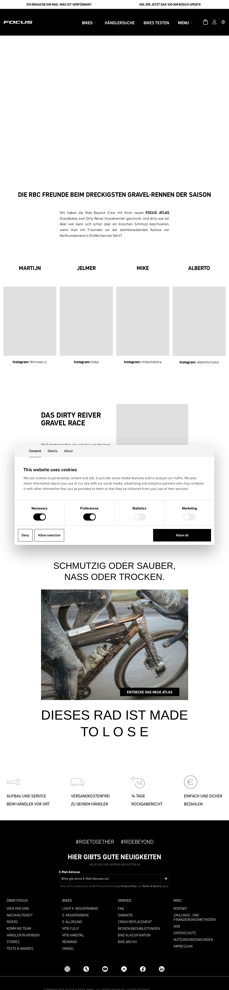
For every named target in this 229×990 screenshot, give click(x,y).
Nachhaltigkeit (20, 904)
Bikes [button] (81, 17)
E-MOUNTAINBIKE (75, 904)
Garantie (125, 904)
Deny (25, 535)
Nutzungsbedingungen (193, 929)
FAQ (121, 897)
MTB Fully (70, 918)
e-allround (72, 911)
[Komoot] (124, 958)
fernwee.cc (38, 350)
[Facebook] (143, 958)
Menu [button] (177, 17)
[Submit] (165, 867)
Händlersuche (112, 17)
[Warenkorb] (198, 17)
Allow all (182, 535)
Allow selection (49, 535)
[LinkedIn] (161, 958)
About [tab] (68, 451)
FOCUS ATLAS (157, 201)
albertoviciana (208, 351)
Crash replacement (135, 911)
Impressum (183, 935)
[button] (215, 16)
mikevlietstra (152, 350)
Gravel (68, 938)
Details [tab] (53, 451)
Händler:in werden (23, 924)
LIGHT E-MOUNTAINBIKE (80, 897)
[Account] (207, 16)
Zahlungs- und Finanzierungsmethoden (195, 906)
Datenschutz (185, 922)
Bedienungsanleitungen (139, 918)
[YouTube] (105, 958)
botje (95, 350)
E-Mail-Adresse (69, 861)
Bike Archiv (127, 931)
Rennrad (69, 931)
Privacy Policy (129, 875)
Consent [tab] (35, 451)
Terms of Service (151, 875)
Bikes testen (149, 17)
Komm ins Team (19, 918)
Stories (13, 931)
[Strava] (86, 958)
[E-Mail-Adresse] (114, 867)
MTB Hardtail (73, 924)
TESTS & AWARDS (20, 938)
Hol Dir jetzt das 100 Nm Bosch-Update (170, 4)
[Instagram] (67, 958)
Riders (12, 911)
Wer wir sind (18, 897)
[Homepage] (25, 17)
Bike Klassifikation (134, 924)
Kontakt (180, 897)
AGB (177, 915)
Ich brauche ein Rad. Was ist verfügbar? (59, 4)
